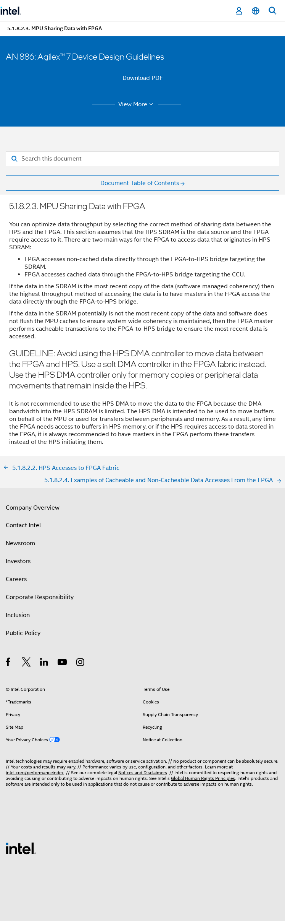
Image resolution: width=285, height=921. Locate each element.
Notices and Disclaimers (142, 772)
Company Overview (33, 508)
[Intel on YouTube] (63, 663)
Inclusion (18, 615)
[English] (255, 10)
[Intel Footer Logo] (21, 848)
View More (136, 104)
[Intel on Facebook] (8, 663)
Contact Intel (23, 525)
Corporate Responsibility (40, 597)
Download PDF (142, 78)
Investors (18, 561)
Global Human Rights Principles (203, 778)
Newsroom (20, 543)
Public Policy (23, 633)
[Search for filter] (142, 158)
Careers (16, 579)
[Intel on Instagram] (81, 663)
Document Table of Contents (139, 183)
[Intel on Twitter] (26, 663)
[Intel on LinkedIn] (44, 663)
